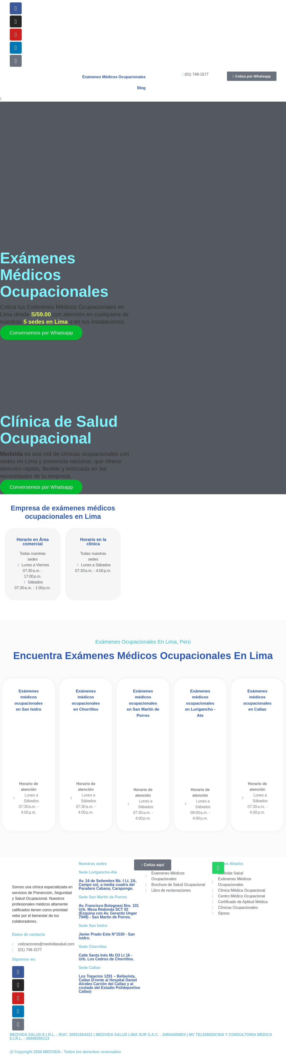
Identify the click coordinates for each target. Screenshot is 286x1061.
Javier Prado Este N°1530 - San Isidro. (107, 936)
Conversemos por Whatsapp (41, 332)
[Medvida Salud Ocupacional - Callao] (257, 746)
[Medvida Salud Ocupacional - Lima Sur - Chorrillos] (85, 746)
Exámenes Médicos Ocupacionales (114, 77)
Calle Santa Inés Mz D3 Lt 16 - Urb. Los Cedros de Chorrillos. (106, 957)
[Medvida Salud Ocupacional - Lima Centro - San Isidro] (28, 746)
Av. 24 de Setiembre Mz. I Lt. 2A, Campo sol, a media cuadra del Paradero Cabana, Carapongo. (108, 884)
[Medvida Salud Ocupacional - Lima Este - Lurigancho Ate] (200, 751)
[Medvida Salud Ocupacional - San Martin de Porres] (143, 751)
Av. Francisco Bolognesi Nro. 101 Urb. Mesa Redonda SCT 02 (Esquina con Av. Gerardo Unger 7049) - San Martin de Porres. (109, 911)
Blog (141, 88)
